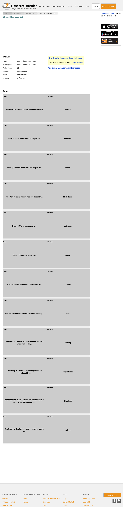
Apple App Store (89, 499)
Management (30, 13)
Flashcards (17, 13)
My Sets (5, 499)
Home (7, 13)
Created (6, 78)
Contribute (79, 6)
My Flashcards (44, 6)
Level (5, 75)
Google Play (87, 502)
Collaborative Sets (8, 502)
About (70, 6)
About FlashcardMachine (51, 499)
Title (5, 61)
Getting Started (68, 502)
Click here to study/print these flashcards (65, 58)
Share (45, 505)
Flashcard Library (59, 6)
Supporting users (107, 13)
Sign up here (77, 63)
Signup (65, 505)
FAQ (64, 499)
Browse (25, 502)
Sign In (95, 6)
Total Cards (7, 68)
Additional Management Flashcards (64, 68)
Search (118, 6)
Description (7, 64)
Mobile (86, 494)
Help (87, 6)
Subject (6, 71)
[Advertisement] (47, 37)
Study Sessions (7, 505)
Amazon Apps (88, 505)
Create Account (108, 6)
